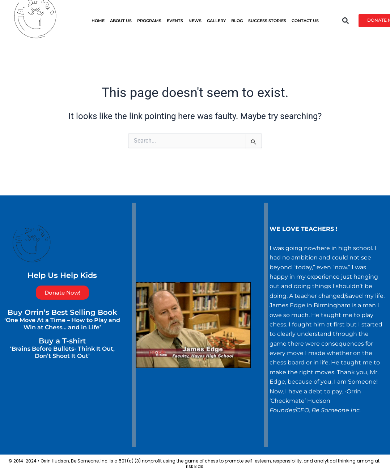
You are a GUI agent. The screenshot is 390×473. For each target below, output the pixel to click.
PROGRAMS (149, 20)
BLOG (237, 20)
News (195, 20)
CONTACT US (305, 20)
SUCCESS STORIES (267, 20)
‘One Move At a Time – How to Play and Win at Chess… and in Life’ (62, 324)
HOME (98, 20)
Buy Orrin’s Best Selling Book (62, 312)
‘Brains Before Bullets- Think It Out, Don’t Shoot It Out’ (62, 352)
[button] (345, 20)
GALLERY (216, 20)
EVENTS (175, 20)
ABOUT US (121, 20)
